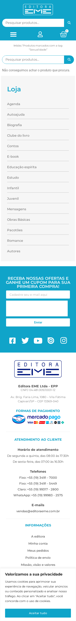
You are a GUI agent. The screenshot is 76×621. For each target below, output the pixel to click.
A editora (38, 536)
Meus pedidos (38, 550)
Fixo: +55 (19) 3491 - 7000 (38, 477)
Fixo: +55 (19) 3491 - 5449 (38, 483)
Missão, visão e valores (38, 565)
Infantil (13, 188)
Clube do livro (18, 135)
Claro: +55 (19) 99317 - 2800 (38, 489)
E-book (13, 156)
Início (17, 45)
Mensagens (16, 209)
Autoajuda (16, 114)
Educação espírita (22, 167)
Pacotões (14, 230)
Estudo (13, 178)
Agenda (13, 104)
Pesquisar (69, 23)
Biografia (14, 125)
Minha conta (38, 543)
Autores (13, 251)
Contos (13, 146)
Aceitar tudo (38, 613)
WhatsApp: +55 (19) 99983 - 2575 (38, 495)
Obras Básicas (18, 220)
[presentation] (37, 308)
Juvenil (13, 199)
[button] (13, 34)
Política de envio (38, 558)
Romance (15, 241)
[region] (38, 594)
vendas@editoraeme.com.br (38, 511)
